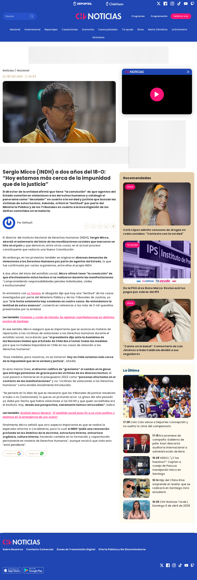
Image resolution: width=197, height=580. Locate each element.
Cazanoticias (70, 29)
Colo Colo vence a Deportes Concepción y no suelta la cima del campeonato (155, 424)
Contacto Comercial (39, 549)
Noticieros (98, 37)
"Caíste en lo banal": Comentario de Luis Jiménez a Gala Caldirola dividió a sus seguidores (153, 350)
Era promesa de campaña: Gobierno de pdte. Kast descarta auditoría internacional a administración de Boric (169, 443)
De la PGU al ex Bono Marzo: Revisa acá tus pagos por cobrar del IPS (154, 290)
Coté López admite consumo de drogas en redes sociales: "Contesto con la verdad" (154, 232)
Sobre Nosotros (13, 549)
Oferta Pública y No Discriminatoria (122, 549)
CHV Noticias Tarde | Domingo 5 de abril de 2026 (171, 504)
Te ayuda (127, 29)
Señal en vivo (181, 16)
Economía (88, 29)
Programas (138, 16)
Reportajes (51, 29)
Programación (159, 16)
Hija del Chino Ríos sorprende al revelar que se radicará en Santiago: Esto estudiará (171, 486)
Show (140, 29)
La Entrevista (179, 29)
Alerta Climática (157, 29)
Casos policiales (108, 29)
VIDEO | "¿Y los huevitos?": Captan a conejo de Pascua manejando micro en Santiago (166, 466)
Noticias (8, 70)
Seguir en (13, 454)
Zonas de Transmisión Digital (76, 549)
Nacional (15, 29)
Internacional (32, 29)
